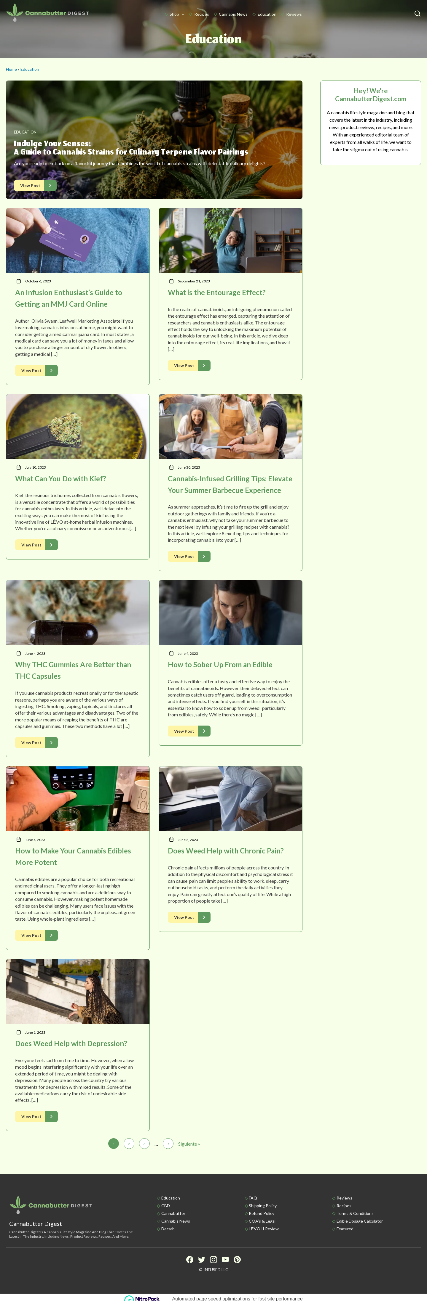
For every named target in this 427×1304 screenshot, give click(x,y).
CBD (165, 1205)
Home (11, 69)
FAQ (253, 1197)
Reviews (294, 14)
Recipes (201, 14)
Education (267, 14)
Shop (174, 14)
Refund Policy (261, 1213)
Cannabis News (233, 14)
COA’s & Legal (262, 1220)
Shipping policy (263, 1205)
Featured (345, 1228)
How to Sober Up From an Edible (220, 664)
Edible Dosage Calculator (360, 1220)
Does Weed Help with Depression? (71, 1043)
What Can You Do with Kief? (60, 478)
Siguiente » (189, 1144)
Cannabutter (173, 1213)
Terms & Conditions (355, 1213)
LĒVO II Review (263, 1228)
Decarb (168, 1228)
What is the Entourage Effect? (217, 292)
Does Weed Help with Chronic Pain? (226, 850)
